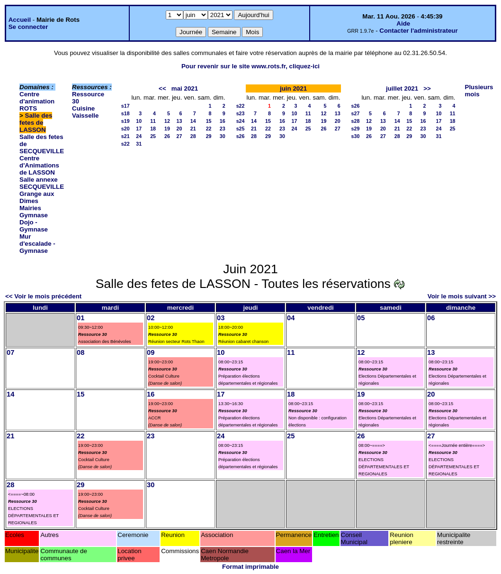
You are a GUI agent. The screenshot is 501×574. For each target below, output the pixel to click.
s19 (125, 121)
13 (179, 121)
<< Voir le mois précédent (43, 296)
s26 (240, 136)
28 (193, 136)
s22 (125, 144)
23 (222, 128)
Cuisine (83, 108)
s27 (355, 113)
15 (209, 121)
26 (167, 136)
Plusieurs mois (479, 90)
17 (139, 128)
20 (179, 128)
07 (10, 352)
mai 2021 (184, 88)
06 (431, 318)
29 (209, 136)
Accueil (20, 19)
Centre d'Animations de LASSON (39, 165)
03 (220, 318)
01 (80, 318)
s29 (355, 128)
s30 (355, 136)
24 (139, 136)
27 (179, 136)
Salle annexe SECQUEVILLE (41, 183)
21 (193, 128)
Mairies (30, 208)
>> (427, 88)
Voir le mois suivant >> (462, 296)
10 (139, 121)
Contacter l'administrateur (418, 30)
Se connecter (28, 26)
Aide (403, 23)
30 (222, 136)
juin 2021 (293, 88)
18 (153, 128)
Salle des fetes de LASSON (35, 122)
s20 (125, 128)
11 (153, 121)
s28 (355, 121)
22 (209, 128)
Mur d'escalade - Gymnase (37, 243)
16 (222, 121)
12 (167, 121)
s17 (125, 106)
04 (291, 318)
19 (167, 128)
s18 (125, 113)
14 (193, 121)
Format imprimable (250, 566)
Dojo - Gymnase (33, 226)
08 (80, 352)
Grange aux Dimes (36, 197)
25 (153, 136)
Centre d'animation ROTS (36, 101)
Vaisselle (85, 115)
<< (162, 88)
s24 (240, 121)
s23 (240, 113)
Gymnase (33, 215)
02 (150, 318)
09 (150, 352)
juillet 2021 (402, 88)
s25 (240, 128)
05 (361, 318)
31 (139, 144)
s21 (125, 136)
